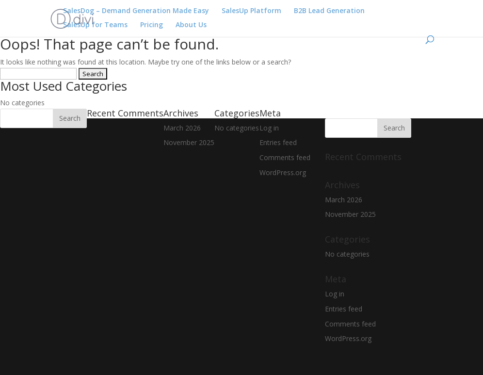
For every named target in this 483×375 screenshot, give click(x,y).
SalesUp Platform (251, 11)
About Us (191, 25)
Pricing (151, 25)
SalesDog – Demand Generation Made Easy (136, 11)
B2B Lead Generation (329, 11)
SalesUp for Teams (95, 25)
